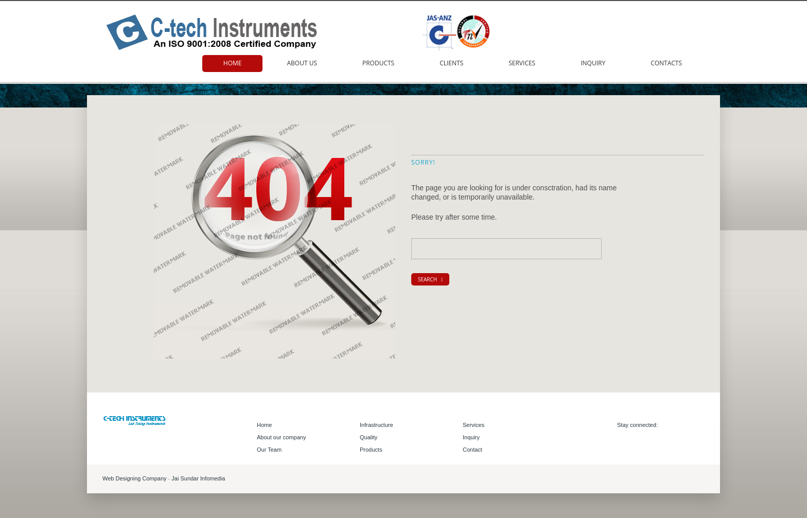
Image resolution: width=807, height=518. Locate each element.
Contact (472, 449)
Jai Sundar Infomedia (198, 478)
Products (378, 63)
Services (521, 63)
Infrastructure (376, 425)
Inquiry (593, 63)
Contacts (666, 63)
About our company (281, 437)
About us (302, 63)
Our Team (269, 449)
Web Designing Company (134, 478)
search (430, 279)
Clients (451, 63)
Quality (368, 437)
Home (232, 63)
